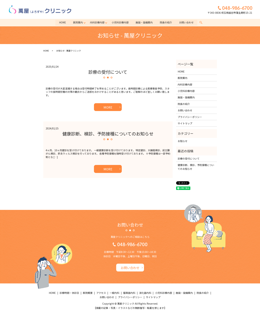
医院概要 (88, 293)
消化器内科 (145, 293)
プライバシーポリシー (190, 117)
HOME (62, 22)
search (201, 22)
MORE (108, 107)
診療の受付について (107, 72)
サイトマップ (185, 123)
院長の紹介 (166, 22)
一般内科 (114, 293)
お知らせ (182, 141)
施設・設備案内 (144, 22)
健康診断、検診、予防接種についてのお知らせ (107, 133)
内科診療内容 (97, 22)
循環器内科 (129, 293)
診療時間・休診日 (69, 293)
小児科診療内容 (120, 22)
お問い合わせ (187, 22)
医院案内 (77, 22)
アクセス (101, 293)
